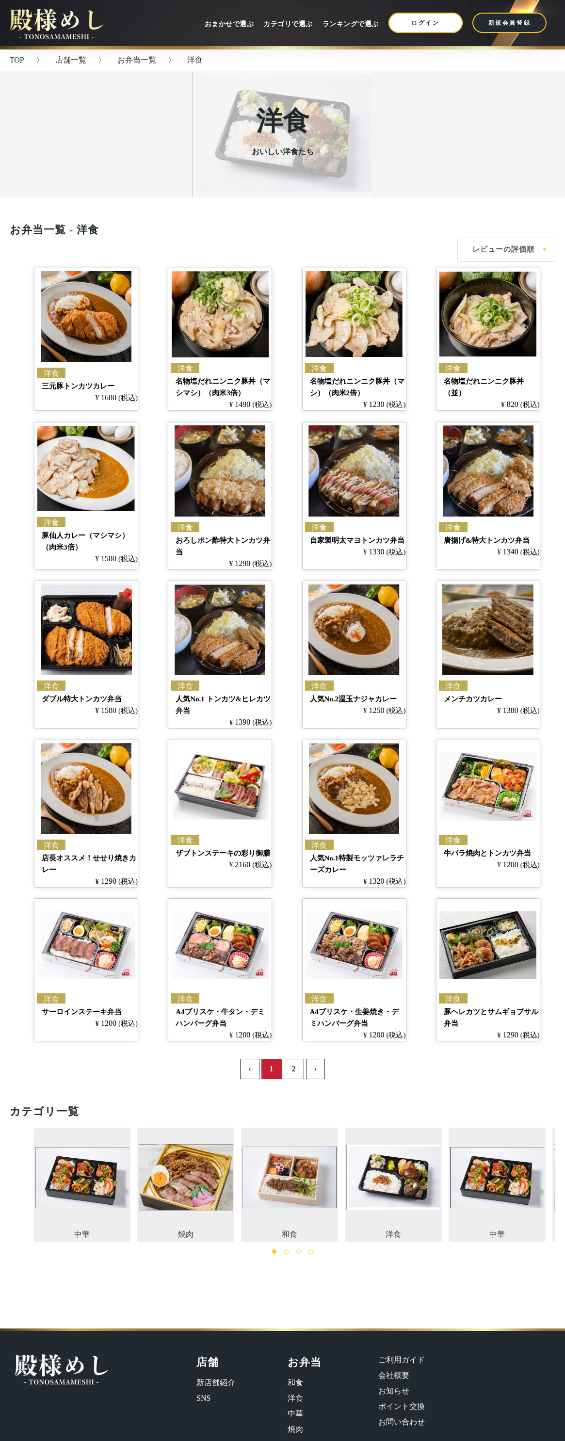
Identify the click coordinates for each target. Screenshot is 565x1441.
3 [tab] (298, 1252)
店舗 (207, 1362)
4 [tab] (311, 1252)
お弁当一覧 (136, 60)
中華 (82, 1183)
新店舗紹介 (215, 1382)
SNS (203, 1398)
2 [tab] (286, 1252)
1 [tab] (274, 1252)
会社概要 (393, 1375)
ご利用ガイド (401, 1360)
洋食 (393, 1183)
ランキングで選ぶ (351, 24)
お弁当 (305, 1362)
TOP (17, 60)
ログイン (425, 22)
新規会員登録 (509, 22)
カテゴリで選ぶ (288, 24)
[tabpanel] (287, 1184)
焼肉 (186, 1183)
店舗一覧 (70, 60)
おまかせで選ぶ (229, 24)
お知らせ (393, 1391)
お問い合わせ (401, 1422)
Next (545, 1184)
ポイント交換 (401, 1406)
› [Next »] (315, 1069)
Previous (19, 1184)
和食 (289, 1183)
